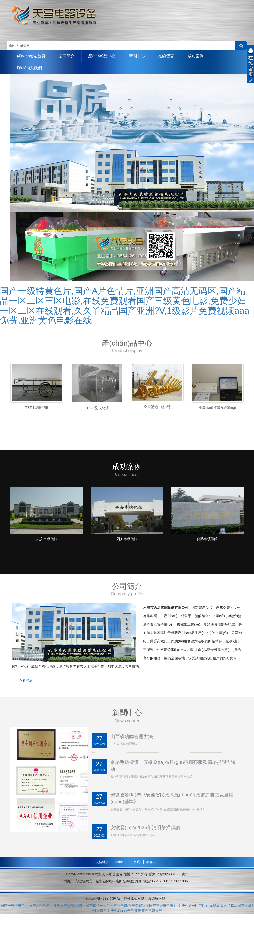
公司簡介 (71, 56)
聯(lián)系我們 (31, 68)
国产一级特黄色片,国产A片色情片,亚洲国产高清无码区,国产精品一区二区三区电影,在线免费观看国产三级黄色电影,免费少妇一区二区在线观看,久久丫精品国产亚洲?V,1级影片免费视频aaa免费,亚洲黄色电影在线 (124, 307)
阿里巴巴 (121, 869)
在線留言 (178, 56)
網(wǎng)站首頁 (33, 56)
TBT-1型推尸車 (36, 409)
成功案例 (210, 56)
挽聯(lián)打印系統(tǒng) (217, 409)
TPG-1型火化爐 (97, 409)
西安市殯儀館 (127, 544)
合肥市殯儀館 (207, 544)
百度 (137, 869)
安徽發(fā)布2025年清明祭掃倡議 (147, 834)
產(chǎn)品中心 (109, 56)
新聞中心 (146, 56)
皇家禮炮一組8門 (157, 408)
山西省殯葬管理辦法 (132, 741)
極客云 (151, 869)
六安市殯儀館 (46, 544)
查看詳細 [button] (28, 686)
